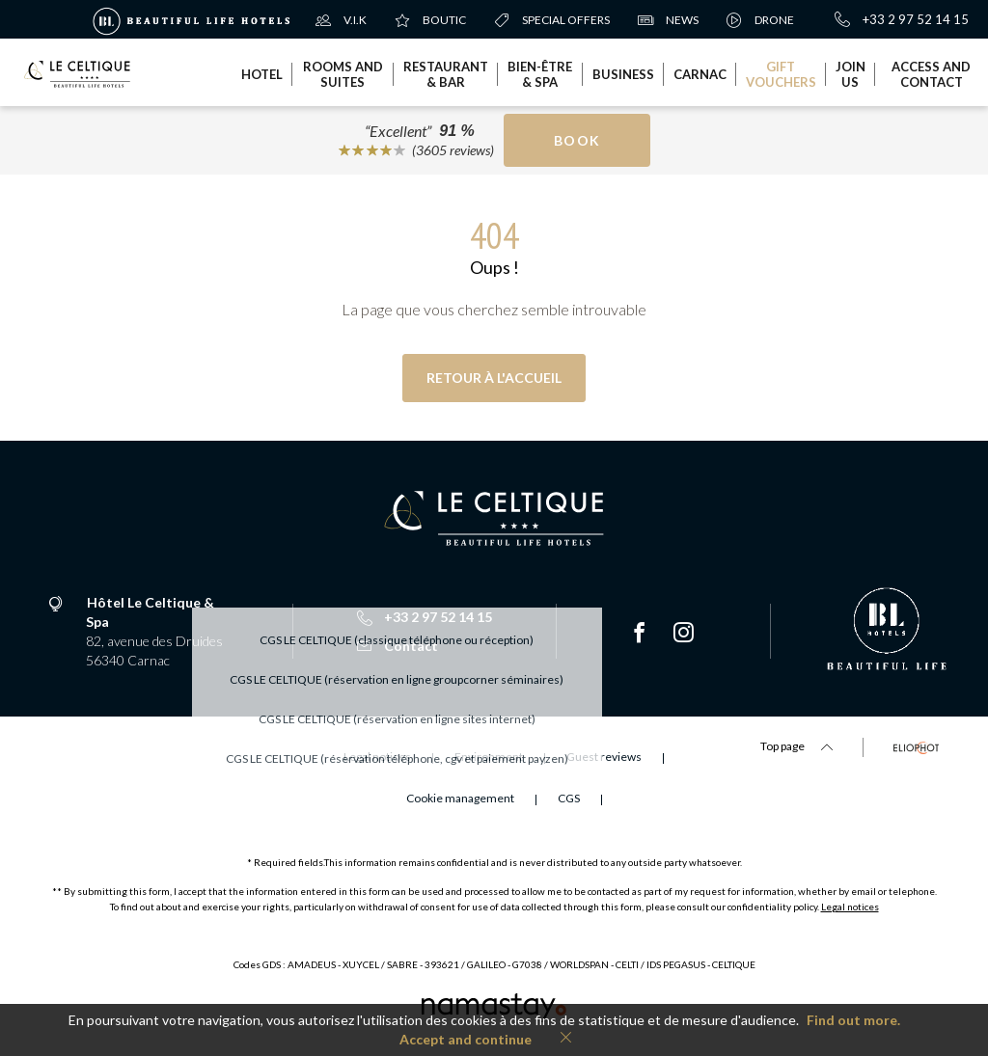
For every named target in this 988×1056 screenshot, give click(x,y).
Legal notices (850, 906)
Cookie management (460, 798)
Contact (397, 645)
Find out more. (853, 1020)
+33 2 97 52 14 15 (902, 19)
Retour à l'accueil (494, 377)
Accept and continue (465, 1039)
